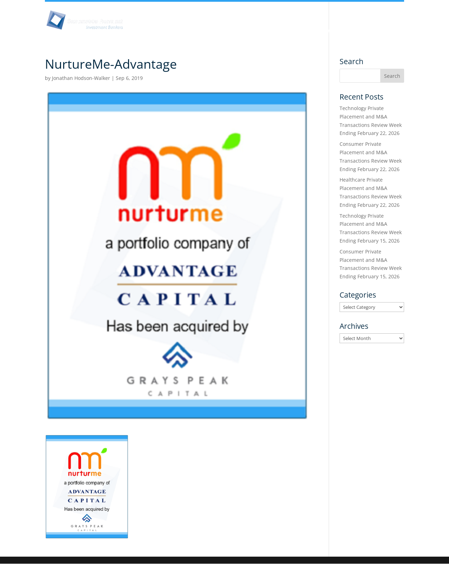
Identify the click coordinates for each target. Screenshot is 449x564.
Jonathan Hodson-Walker (81, 78)
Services (332, 31)
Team (235, 31)
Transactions (373, 31)
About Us (141, 31)
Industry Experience (282, 31)
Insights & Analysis (190, 31)
